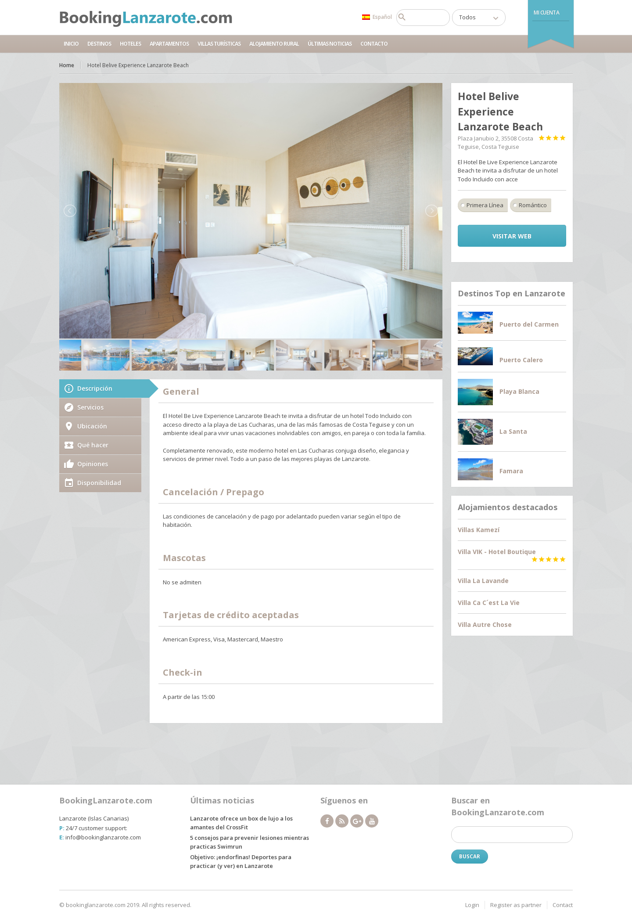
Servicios (90, 407)
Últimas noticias (330, 43)
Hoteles (130, 43)
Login (472, 905)
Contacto (374, 43)
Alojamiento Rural (274, 43)
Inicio (71, 43)
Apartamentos (169, 43)
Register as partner (516, 905)
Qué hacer (92, 445)
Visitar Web (511, 236)
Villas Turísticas (219, 43)
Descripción (94, 388)
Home (66, 65)
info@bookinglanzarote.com (103, 837)
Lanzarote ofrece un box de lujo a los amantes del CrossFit (241, 822)
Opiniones (92, 464)
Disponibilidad (99, 483)
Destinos (99, 43)
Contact (563, 905)
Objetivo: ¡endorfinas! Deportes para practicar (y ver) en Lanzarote (240, 861)
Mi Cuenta (546, 12)
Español (377, 17)
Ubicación (92, 426)
